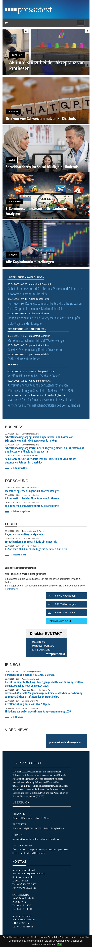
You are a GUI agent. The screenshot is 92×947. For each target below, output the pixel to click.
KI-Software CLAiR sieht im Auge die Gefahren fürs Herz (36, 549)
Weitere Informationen (43, 944)
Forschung (15, 201)
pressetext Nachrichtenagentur (65, 742)
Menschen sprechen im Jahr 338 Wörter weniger (36, 340)
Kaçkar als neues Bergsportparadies (24, 534)
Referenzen (39, 853)
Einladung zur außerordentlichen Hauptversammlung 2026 (38, 711)
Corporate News (36, 849)
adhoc (26, 839)
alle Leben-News (18, 554)
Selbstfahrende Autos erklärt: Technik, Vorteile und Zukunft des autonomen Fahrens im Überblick (45, 291)
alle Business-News (19, 468)
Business (13, 112)
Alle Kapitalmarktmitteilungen (30, 262)
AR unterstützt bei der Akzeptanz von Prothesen (47, 65)
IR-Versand (32, 828)
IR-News (13, 255)
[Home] (6, 23)
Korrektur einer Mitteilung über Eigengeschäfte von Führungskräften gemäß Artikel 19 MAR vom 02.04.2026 (41, 387)
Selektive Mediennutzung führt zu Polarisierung (35, 349)
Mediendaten (27, 853)
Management (51, 849)
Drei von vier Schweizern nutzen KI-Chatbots (41, 118)
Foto (52, 828)
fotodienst (54, 839)
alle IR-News (17, 717)
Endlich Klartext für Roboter (24, 358)
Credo (16, 853)
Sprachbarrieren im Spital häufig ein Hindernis (42, 166)
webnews (44, 839)
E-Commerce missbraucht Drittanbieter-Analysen (37, 211)
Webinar (60, 828)
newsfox (34, 839)
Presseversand (19, 828)
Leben (12, 160)
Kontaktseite (11, 589)
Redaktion (44, 828)
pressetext (17, 839)
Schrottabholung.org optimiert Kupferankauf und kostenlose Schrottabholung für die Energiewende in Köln (39, 438)
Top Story (17, 55)
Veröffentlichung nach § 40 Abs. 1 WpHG (27, 704)
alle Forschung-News (20, 511)
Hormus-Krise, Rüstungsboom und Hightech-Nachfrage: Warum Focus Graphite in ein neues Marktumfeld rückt (45, 306)
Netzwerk (63, 849)
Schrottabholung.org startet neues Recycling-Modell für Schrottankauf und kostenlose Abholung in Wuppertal (44, 449)
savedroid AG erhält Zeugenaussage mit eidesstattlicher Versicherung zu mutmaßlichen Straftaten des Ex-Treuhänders (44, 402)
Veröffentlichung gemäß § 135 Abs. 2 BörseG (34, 375)
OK (59, 944)
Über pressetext (20, 849)
